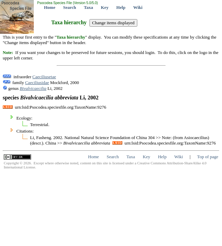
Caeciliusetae (44, 76)
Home (49, 7)
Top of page (207, 156)
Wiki (137, 7)
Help (120, 7)
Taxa (88, 7)
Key (104, 7)
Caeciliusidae (37, 82)
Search (69, 7)
